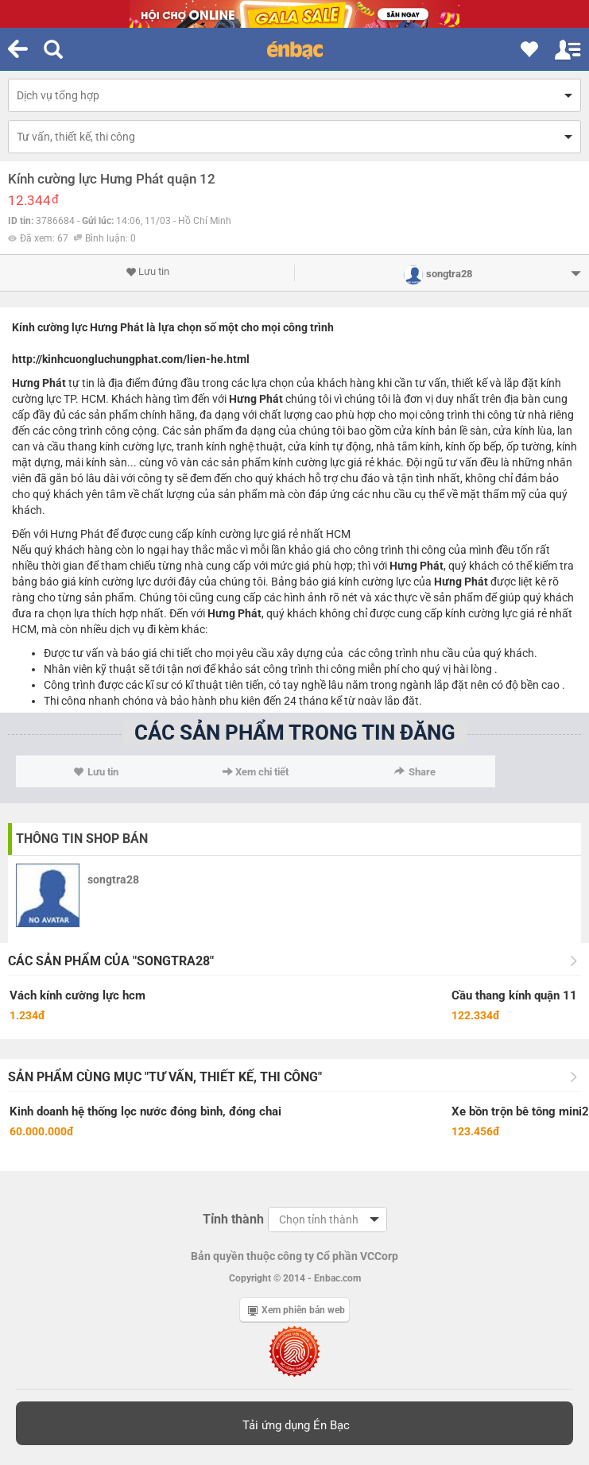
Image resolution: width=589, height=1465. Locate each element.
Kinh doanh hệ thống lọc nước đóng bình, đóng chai (145, 1111)
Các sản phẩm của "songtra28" (111, 960)
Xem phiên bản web (296, 1310)
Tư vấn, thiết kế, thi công (76, 136)
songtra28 (113, 879)
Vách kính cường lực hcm (77, 995)
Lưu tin (147, 271)
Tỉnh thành (233, 1219)
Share (415, 772)
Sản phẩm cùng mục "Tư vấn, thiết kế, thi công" (165, 1076)
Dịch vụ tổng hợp (58, 95)
